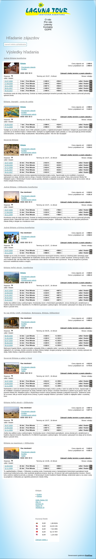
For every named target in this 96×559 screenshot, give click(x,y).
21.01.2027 (9, 170)
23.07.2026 (9, 81)
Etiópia (23, 63)
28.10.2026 (9, 345)
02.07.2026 (9, 341)
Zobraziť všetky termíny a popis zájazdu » (76, 73)
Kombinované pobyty (28, 114)
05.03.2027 (9, 91)
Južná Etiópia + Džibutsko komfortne (21, 187)
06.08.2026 (9, 343)
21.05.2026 (9, 338)
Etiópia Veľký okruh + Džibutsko (18, 402)
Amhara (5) (40, 504)
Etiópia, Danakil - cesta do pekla (18, 102)
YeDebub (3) (40, 507)
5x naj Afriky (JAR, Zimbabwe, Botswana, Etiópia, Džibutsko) (32, 313)
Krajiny (39, 494)
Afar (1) (38, 502)
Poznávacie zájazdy (28, 67)
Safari (23, 326)
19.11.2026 (9, 86)
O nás (48, 19)
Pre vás (48, 22)
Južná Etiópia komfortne (15, 58)
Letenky (48, 24)
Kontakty (48, 27)
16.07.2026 (9, 163)
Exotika (24, 69)
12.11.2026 (9, 167)
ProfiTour (88, 555)
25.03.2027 (9, 300)
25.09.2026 (9, 125)
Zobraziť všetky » (42, 540)
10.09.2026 (9, 165)
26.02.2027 (9, 172)
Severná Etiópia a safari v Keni (18, 358)
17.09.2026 (9, 83)
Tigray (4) (39, 506)
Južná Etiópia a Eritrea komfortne (19, 227)
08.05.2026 (9, 336)
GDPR (47, 29)
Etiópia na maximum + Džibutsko (19, 443)
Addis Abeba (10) (42, 500)
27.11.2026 (9, 127)
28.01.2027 (9, 88)
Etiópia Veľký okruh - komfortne (18, 268)
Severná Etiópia (11, 140)
